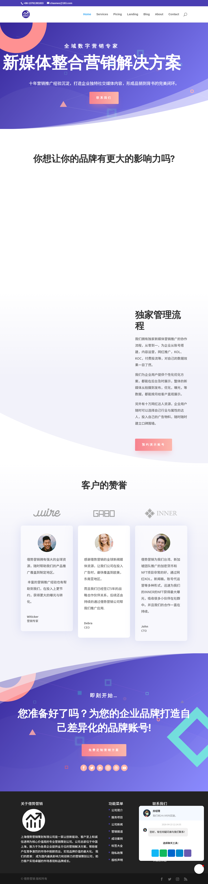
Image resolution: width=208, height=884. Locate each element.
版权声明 (117, 860)
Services (102, 14)
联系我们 (104, 97)
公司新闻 (117, 824)
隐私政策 (117, 853)
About (159, 14)
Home (87, 14)
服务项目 (117, 817)
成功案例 (117, 838)
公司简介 (117, 810)
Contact (173, 14)
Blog (146, 14)
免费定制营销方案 (104, 750)
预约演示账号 (153, 444)
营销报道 (117, 831)
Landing (132, 14)
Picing (117, 14)
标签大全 (117, 846)
